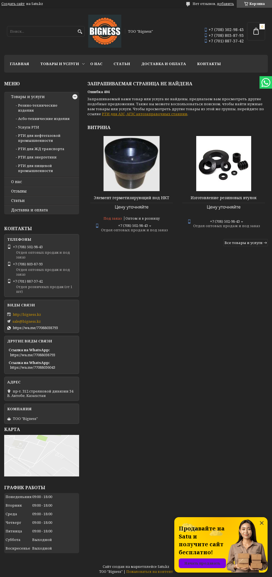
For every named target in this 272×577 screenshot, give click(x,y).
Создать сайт (13, 4)
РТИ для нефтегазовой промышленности (39, 138)
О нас (96, 63)
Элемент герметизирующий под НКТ (131, 198)
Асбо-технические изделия (44, 118)
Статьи (122, 63)
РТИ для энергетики (37, 157)
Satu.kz (163, 566)
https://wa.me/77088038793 (35, 327)
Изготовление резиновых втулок (223, 198)
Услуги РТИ (28, 127)
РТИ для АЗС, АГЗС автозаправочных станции (144, 113)
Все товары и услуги (244, 242)
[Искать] (80, 32)
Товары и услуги (59, 63)
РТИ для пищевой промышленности (35, 168)
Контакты (209, 63)
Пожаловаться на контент (149, 571)
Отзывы (19, 191)
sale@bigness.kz (26, 321)
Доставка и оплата (163, 63)
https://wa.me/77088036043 (32, 367)
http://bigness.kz (27, 314)
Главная (19, 63)
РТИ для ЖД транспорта (41, 148)
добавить (225, 3)
